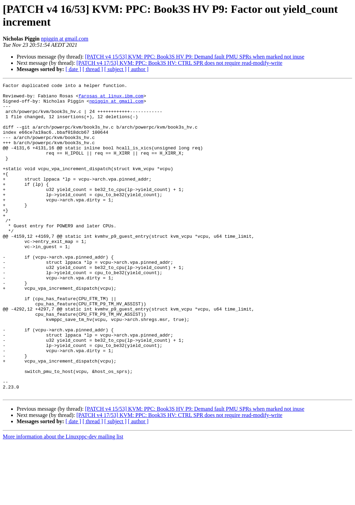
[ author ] (138, 69)
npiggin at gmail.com (64, 39)
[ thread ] (93, 69)
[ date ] (73, 69)
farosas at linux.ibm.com (110, 99)
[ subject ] (115, 69)
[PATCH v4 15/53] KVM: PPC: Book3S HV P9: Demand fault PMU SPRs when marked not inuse (194, 57)
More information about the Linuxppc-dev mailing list (63, 499)
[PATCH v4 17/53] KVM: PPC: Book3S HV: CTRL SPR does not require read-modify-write (179, 63)
